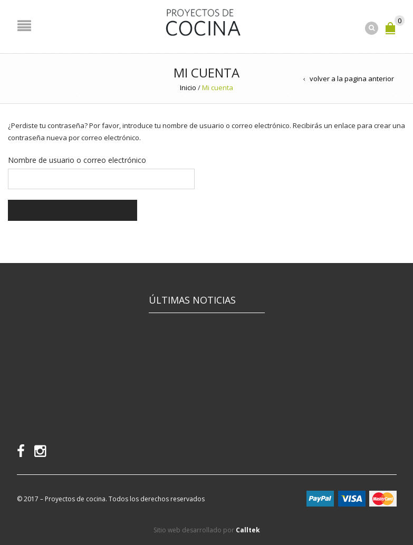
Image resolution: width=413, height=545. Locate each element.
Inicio (188, 87)
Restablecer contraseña (72, 210)
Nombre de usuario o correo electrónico (77, 160)
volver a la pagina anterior (352, 78)
